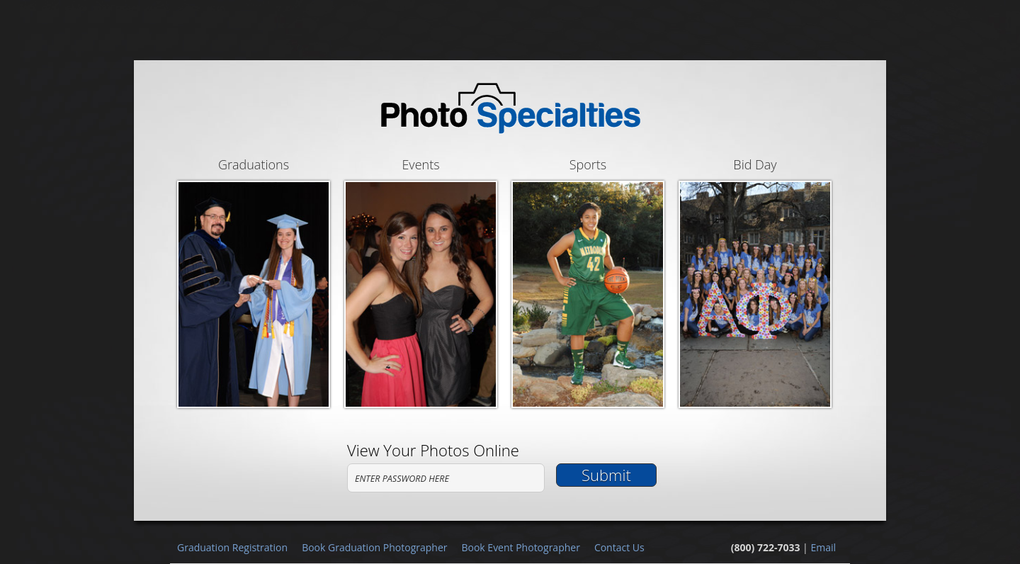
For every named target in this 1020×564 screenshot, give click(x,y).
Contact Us (619, 547)
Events (420, 282)
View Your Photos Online (433, 450)
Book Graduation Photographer (374, 547)
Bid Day (755, 282)
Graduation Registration (232, 547)
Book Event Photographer (520, 547)
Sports (587, 282)
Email (823, 547)
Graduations (253, 282)
